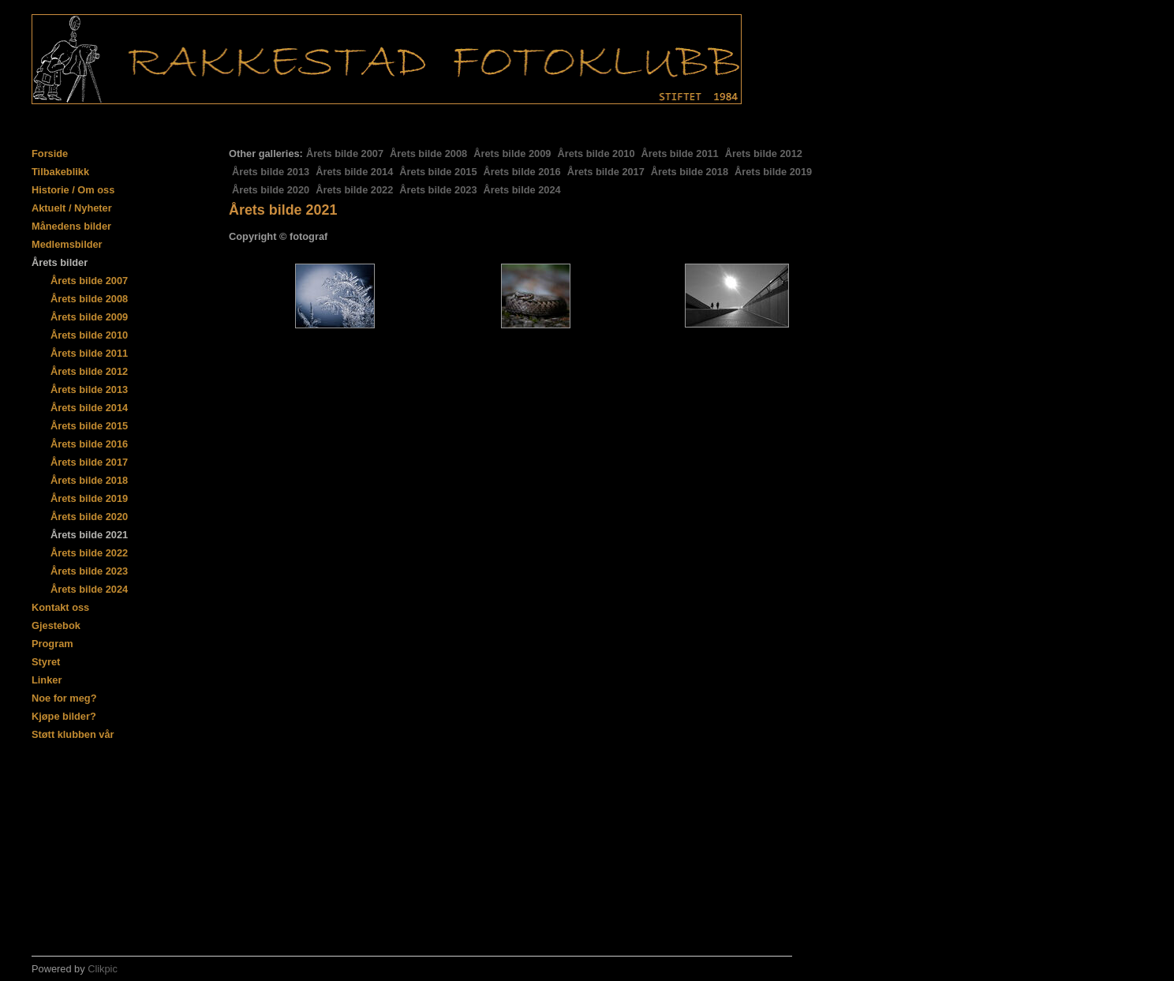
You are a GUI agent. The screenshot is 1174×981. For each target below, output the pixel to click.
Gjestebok (56, 625)
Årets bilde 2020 (270, 190)
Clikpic (103, 969)
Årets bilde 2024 (522, 190)
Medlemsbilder (67, 244)
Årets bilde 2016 (522, 172)
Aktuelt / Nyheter (72, 208)
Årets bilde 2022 (354, 190)
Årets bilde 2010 (595, 153)
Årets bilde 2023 (438, 190)
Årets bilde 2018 (689, 172)
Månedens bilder (71, 226)
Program (52, 644)
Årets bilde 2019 (773, 172)
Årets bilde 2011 (680, 153)
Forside (50, 153)
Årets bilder (60, 262)
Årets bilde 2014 (354, 172)
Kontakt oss (60, 607)
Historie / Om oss (73, 190)
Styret (46, 662)
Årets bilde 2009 (512, 153)
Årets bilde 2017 (606, 172)
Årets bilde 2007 (344, 153)
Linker (47, 680)
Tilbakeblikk (60, 172)
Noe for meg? (64, 698)
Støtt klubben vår (73, 734)
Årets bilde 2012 (763, 153)
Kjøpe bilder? (64, 716)
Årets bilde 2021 (89, 535)
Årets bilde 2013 (270, 172)
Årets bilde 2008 (428, 153)
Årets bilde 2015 (438, 172)
